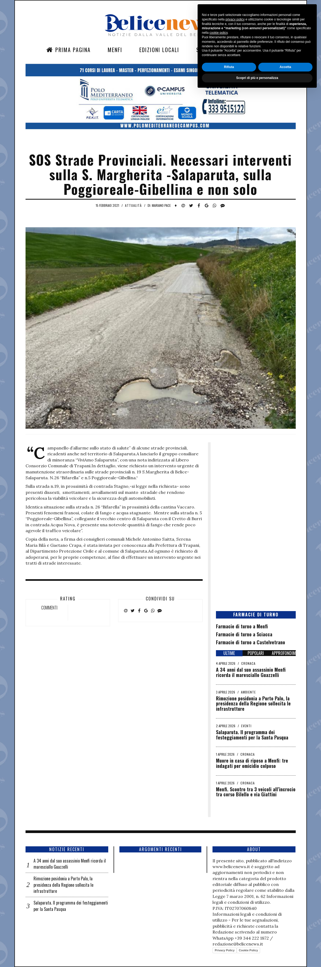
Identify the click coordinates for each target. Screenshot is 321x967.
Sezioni (205, 50)
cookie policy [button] (219, 908)
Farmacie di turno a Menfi (242, 626)
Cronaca (248, 663)
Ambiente (248, 692)
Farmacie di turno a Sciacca (244, 634)
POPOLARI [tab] (256, 653)
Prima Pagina (68, 50)
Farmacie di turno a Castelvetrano (250, 642)
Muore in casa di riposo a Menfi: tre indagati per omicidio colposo (252, 763)
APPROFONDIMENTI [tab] (284, 653)
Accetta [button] (285, 942)
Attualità (133, 205)
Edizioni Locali (159, 50)
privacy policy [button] (235, 894)
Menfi (115, 50)
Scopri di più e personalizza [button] (257, 953)
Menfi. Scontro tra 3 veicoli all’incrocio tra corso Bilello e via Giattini (255, 792)
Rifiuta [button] (229, 942)
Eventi (246, 726)
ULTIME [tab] (229, 653)
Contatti (244, 50)
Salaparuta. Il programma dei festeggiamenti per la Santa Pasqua (252, 735)
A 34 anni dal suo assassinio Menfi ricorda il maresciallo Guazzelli (251, 672)
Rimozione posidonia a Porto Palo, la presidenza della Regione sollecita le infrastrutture (253, 703)
